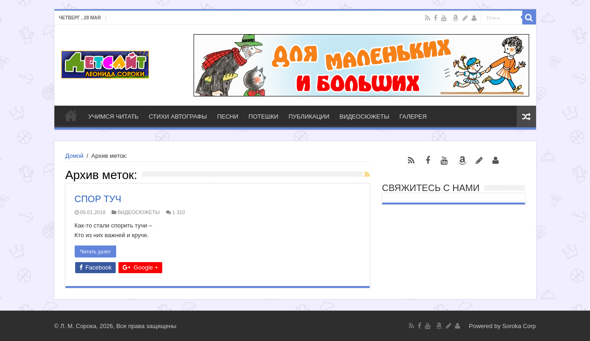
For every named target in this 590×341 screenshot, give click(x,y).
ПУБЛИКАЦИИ (309, 116)
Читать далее (95, 251)
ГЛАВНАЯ (71, 115)
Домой (74, 155)
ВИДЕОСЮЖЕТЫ (364, 116)
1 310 (178, 212)
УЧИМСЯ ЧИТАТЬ (113, 116)
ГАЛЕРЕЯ (413, 116)
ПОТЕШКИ (263, 116)
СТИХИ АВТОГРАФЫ (178, 116)
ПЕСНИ (227, 116)
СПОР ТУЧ (98, 199)
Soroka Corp (519, 326)
